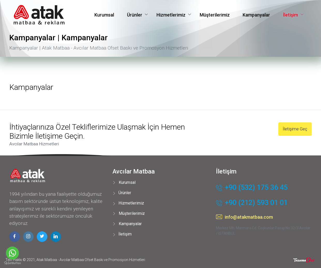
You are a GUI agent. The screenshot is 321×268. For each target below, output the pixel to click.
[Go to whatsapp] (12, 253)
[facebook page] (14, 236)
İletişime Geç (295, 128)
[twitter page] (42, 236)
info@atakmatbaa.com (244, 217)
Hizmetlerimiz (170, 15)
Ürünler (134, 15)
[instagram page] (28, 236)
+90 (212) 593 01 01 (252, 203)
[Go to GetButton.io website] (12, 262)
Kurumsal (104, 15)
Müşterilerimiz (215, 15)
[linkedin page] (55, 236)
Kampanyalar (256, 15)
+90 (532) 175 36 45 (252, 188)
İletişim (290, 15)
